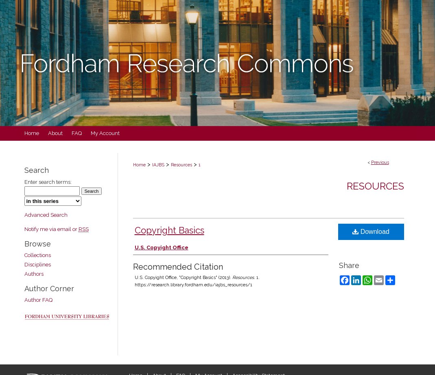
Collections (37, 255)
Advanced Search (46, 215)
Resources (181, 165)
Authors (34, 274)
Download (370, 231)
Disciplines (37, 265)
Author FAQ (38, 300)
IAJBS (158, 165)
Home (139, 165)
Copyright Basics (169, 230)
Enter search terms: (48, 182)
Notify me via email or (56, 229)
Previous (380, 162)
